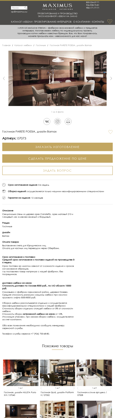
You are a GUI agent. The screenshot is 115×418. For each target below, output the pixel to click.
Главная (6, 45)
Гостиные (41, 45)
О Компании (81, 21)
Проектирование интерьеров (53, 21)
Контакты (98, 21)
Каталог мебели (21, 21)
